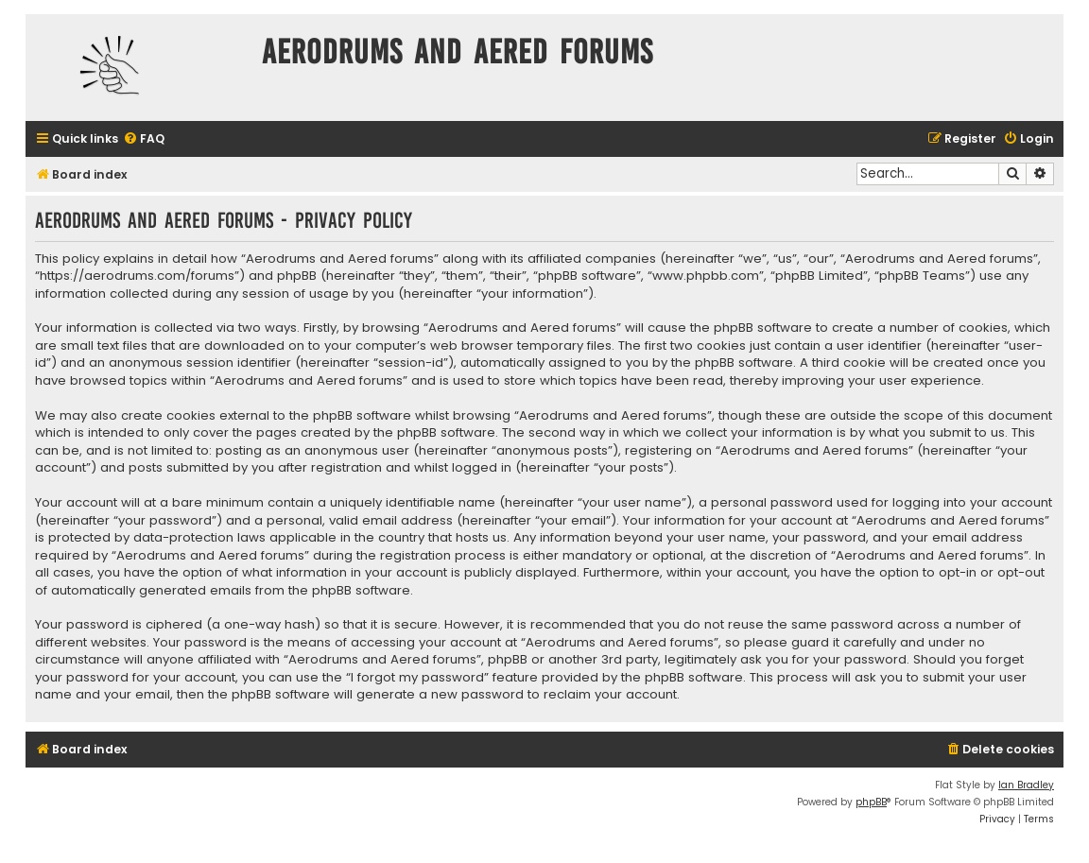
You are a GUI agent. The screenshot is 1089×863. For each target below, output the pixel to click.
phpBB (871, 802)
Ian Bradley (1026, 785)
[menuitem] (143, 139)
